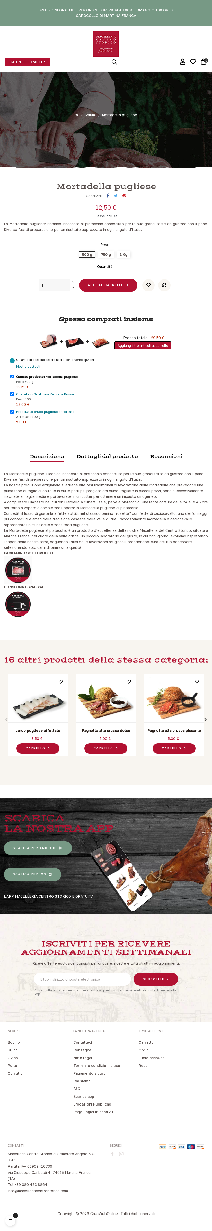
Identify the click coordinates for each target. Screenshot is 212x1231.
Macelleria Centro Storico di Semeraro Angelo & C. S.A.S (51, 1157)
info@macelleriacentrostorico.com (38, 1190)
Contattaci (82, 1042)
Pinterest (124, 195)
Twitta (116, 195)
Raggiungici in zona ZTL (94, 1112)
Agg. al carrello (106, 285)
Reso (143, 1065)
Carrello (146, 1042)
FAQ (77, 1088)
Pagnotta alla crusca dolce (106, 730)
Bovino (14, 1042)
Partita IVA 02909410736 (30, 1166)
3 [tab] (103, 762)
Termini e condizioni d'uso (96, 1065)
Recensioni (166, 456)
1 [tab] (93, 762)
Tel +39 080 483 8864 (27, 1184)
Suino (13, 1050)
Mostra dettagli (28, 366)
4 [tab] (108, 762)
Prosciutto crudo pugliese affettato (45, 412)
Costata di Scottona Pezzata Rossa (45, 394)
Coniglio (15, 1073)
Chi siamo (82, 1081)
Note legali (83, 1058)
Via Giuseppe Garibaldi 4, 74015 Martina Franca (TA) (49, 1175)
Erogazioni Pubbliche (92, 1104)
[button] (27, 62)
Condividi (108, 195)
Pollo (12, 1065)
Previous (6, 719)
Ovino (13, 1058)
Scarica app (83, 1096)
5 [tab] (113, 762)
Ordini (144, 1050)
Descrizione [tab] (47, 456)
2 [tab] (98, 762)
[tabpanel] (38, 716)
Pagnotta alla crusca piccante (174, 730)
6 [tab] (118, 762)
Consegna (82, 1050)
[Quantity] (54, 285)
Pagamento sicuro (89, 1073)
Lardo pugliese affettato (37, 730)
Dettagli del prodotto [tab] (107, 456)
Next (205, 719)
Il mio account (151, 1058)
